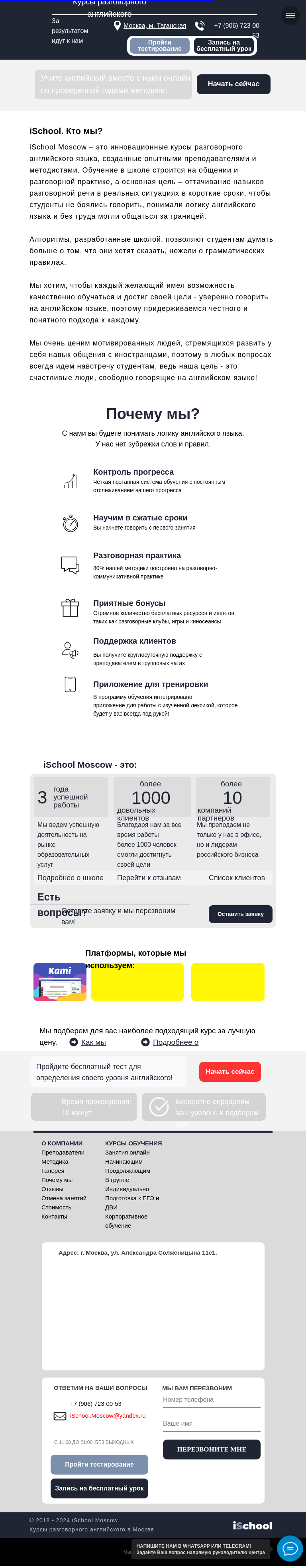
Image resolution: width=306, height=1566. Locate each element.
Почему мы (57, 1179)
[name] (212, 1424)
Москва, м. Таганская (155, 25)
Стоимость (56, 1207)
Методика (55, 1161)
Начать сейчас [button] (233, 84)
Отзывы (52, 1189)
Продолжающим (127, 1170)
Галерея (53, 1170)
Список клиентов (237, 878)
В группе (117, 1179)
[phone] (212, 1400)
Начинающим (124, 1161)
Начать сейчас (230, 1071)
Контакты (54, 1216)
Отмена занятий (63, 1198)
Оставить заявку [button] (241, 914)
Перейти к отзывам (149, 878)
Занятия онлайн (127, 1152)
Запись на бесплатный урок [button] (223, 45)
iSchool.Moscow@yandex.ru (107, 1415)
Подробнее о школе (70, 878)
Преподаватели (62, 1152)
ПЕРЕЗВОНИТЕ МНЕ (211, 1449)
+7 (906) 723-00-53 (96, 1403)
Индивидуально (127, 1189)
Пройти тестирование (160, 45)
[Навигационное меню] (290, 15)
